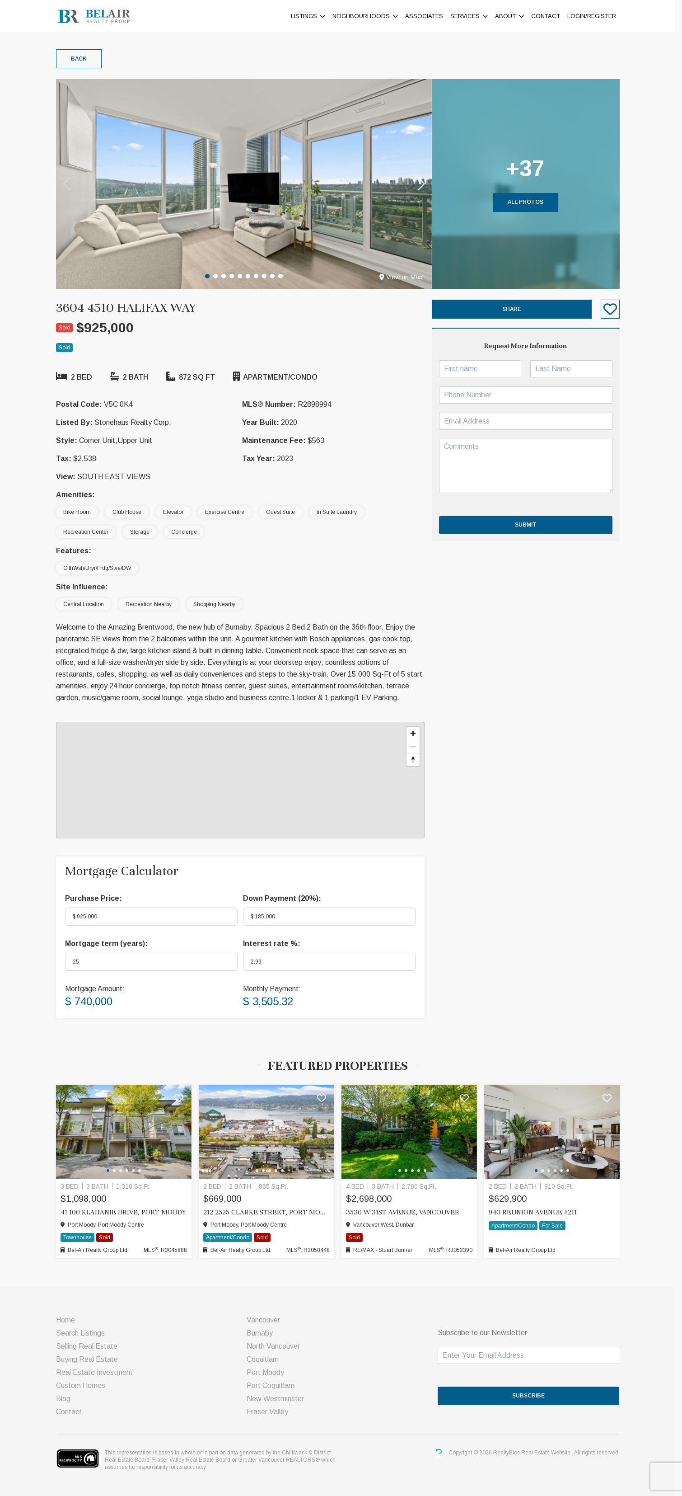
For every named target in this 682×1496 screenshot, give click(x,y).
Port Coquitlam (274, 1385)
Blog (66, 1398)
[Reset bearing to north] (416, 759)
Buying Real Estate (90, 1359)
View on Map (404, 277)
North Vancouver (277, 1346)
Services (468, 16)
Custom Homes (83, 1385)
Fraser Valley (271, 1412)
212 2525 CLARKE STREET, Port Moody (269, 1212)
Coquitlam (266, 1359)
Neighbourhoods (364, 16)
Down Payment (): (285, 898)
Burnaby (263, 1333)
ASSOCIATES (427, 16)
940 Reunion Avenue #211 (536, 1212)
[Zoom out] (416, 746)
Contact (548, 16)
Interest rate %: (275, 943)
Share (514, 309)
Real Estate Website (549, 1453)
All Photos (529, 202)
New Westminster (279, 1398)
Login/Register (594, 16)
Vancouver (267, 1320)
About (508, 16)
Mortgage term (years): (109, 943)
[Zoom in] (416, 733)
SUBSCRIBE (532, 1396)
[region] (243, 780)
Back (82, 59)
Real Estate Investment (97, 1372)
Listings (307, 16)
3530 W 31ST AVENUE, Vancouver (405, 1212)
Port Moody (269, 1372)
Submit (529, 525)
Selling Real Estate (90, 1346)
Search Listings (83, 1333)
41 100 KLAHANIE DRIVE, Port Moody (126, 1212)
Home (68, 1320)
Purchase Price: (96, 898)
